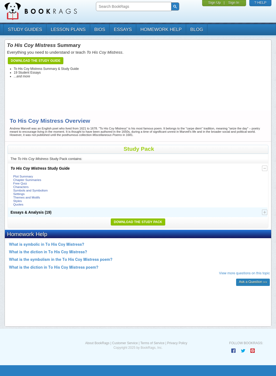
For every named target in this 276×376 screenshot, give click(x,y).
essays (123, 29)
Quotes (18, 204)
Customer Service (125, 343)
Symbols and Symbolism (30, 190)
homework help (161, 29)
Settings (19, 194)
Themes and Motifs (26, 197)
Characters (21, 187)
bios (99, 29)
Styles (17, 201)
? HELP (260, 3)
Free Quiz (20, 183)
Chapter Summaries (27, 180)
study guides (25, 29)
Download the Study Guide (35, 61)
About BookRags (97, 343)
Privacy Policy (177, 343)
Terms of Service (152, 343)
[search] (133, 7)
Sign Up (214, 3)
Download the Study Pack (138, 222)
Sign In (233, 3)
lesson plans (68, 29)
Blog (196, 29)
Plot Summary (23, 176)
